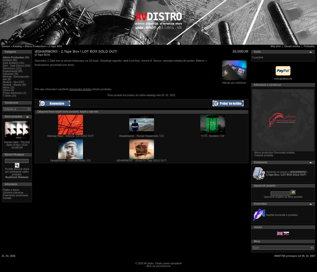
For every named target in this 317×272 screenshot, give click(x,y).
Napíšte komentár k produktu (282, 215)
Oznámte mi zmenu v (287, 173)
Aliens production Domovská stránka (274, 152)
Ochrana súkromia (13, 192)
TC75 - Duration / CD (212, 136)
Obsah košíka (292, 46)
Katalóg (17, 46)
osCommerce (163, 266)
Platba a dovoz (11, 190)
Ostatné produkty (263, 155)
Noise (6, 87)
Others (6, 90)
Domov (6, 46)
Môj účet (276, 46)
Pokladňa (309, 46)
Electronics (9, 68)
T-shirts (7, 95)
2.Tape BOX (55, 46)
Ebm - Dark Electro (13, 65)
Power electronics (13, 93)
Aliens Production (35, 46)
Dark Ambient (10, 63)
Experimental (10, 71)
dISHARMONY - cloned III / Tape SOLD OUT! (142, 160)
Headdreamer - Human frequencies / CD (141, 136)
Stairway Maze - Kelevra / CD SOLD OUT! (70, 136)
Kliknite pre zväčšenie (234, 81)
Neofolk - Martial (12, 84)
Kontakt (7, 198)
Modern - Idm (10, 82)
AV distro (149, 263)
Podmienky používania (15, 195)
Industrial (8, 74)
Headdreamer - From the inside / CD (71, 160)
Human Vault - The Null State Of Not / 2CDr (17, 143)
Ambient (7, 60)
